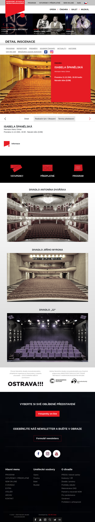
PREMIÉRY (33, 48)
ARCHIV (8, 495)
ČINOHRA (64, 9)
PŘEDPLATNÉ (47, 176)
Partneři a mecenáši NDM (72, 492)
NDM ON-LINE (11, 482)
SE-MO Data (52, 515)
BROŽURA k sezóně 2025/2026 (30, 52)
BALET (74, 9)
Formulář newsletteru (47, 438)
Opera (35, 475)
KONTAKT (9, 499)
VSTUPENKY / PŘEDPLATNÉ (17, 478)
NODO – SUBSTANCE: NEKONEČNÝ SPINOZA (14, 30)
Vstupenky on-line (47, 414)
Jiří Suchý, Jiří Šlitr (39, 33)
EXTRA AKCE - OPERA (7, 27)
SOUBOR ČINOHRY (47, 48)
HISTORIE (72, 48)
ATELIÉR (9, 492)
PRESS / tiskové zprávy (71, 475)
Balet (35, 482)
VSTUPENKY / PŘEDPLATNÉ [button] (49, 3)
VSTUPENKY (17, 176)
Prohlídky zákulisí (68, 485)
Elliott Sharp (4, 33)
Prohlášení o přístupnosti (71, 502)
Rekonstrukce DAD (69, 488)
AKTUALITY (61, 48)
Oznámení (66, 499)
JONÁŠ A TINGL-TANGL (42, 31)
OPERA (53, 9)
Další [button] (79, 3)
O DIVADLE (10, 485)
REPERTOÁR (22, 48)
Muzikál (36, 485)
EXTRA (8, 488)
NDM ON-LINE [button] (69, 3)
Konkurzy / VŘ (67, 478)
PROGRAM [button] (32, 3)
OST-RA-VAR (11, 52)
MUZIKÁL (85, 9)
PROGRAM (10, 48)
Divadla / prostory (68, 482)
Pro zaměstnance (68, 495)
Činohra (36, 478)
